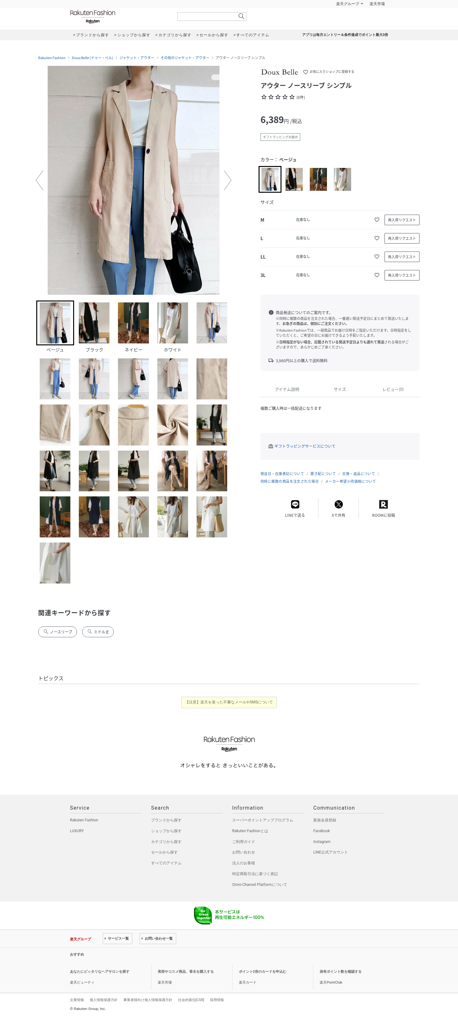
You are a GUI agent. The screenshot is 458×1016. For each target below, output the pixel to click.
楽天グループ (347, 4)
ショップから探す (166, 831)
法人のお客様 (243, 863)
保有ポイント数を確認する (341, 972)
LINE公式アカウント (330, 852)
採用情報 (217, 1000)
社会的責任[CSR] (191, 1000)
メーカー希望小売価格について (350, 481)
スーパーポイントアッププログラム (262, 820)
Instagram (321, 842)
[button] (39, 180)
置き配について (323, 473)
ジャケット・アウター (137, 57)
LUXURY (77, 831)
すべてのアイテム (166, 863)
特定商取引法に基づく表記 (255, 874)
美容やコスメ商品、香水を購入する (186, 972)
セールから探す (164, 852)
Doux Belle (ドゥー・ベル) (92, 57)
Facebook (321, 831)
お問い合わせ (243, 852)
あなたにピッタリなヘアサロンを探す (99, 972)
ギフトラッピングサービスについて (305, 446)
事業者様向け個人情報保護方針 (147, 1000)
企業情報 (77, 1000)
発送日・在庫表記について (282, 473)
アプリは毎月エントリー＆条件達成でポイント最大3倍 (345, 35)
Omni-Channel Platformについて (259, 884)
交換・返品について (358, 473)
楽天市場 (377, 4)
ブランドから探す (166, 820)
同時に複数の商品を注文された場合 (289, 481)
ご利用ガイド (243, 842)
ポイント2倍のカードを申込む (262, 972)
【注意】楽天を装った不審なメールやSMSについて (229, 702)
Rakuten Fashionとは (250, 831)
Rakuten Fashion (119, 17)
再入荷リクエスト (402, 220)
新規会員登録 (324, 820)
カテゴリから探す (166, 842)
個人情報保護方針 (104, 1000)
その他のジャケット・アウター (185, 57)
